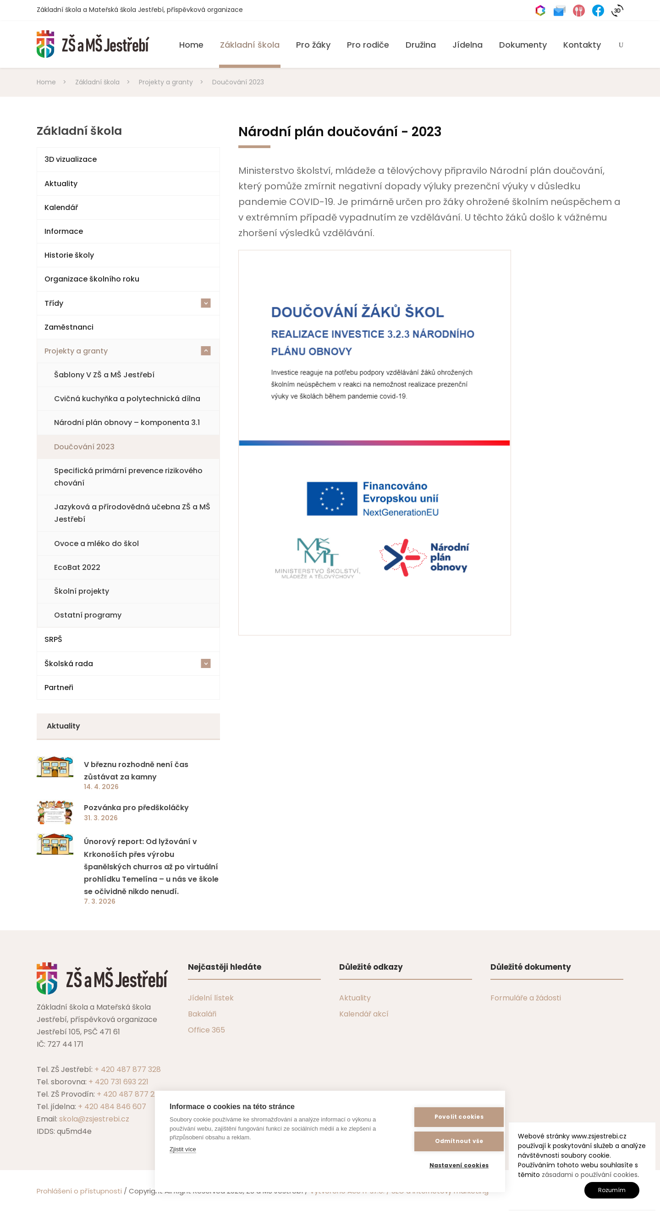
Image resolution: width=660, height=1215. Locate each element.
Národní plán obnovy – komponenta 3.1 (127, 422)
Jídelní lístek (211, 998)
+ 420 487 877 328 (127, 1069)
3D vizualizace (70, 159)
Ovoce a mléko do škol (96, 543)
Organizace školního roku (91, 279)
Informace (63, 231)
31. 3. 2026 (101, 818)
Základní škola (250, 44)
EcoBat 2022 (77, 567)
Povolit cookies (445, 1117)
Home (191, 44)
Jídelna (467, 44)
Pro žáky (313, 44)
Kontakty (582, 44)
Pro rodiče (368, 44)
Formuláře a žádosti (525, 998)
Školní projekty (81, 591)
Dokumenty (523, 44)
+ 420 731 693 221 (118, 1082)
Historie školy (69, 255)
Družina (421, 44)
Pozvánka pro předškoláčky (136, 807)
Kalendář (61, 207)
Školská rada (127, 663)
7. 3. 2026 (100, 901)
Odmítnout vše (445, 1141)
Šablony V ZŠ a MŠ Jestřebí (104, 375)
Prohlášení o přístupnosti (79, 1191)
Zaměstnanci (69, 327)
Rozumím (612, 1190)
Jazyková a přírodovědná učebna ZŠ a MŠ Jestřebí (132, 513)
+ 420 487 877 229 (130, 1094)
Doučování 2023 (84, 447)
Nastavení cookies (445, 1166)
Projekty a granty (127, 351)
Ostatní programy (87, 615)
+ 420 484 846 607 (112, 1106)
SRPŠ (53, 639)
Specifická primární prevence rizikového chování (128, 476)
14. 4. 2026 (101, 786)
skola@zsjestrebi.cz (94, 1119)
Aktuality (60, 183)
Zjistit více (183, 1149)
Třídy (127, 303)
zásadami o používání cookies (590, 1174)
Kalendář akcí (364, 1014)
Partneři (58, 687)
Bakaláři (202, 1014)
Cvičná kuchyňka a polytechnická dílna (127, 398)
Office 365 (206, 1030)
